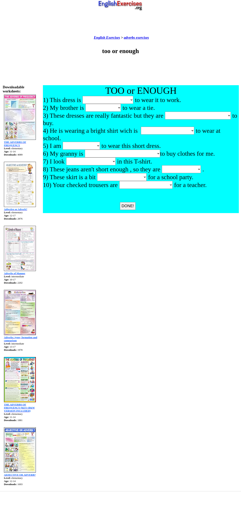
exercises (142, 38)
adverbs (129, 38)
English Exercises (107, 38)
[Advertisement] (120, 23)
